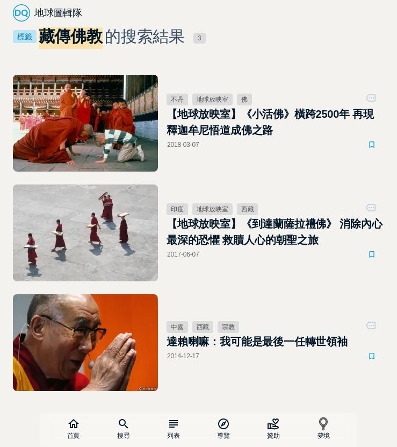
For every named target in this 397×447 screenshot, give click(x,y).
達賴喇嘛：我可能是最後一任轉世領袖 (257, 341)
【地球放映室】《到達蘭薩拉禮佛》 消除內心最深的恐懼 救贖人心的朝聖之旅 (274, 232)
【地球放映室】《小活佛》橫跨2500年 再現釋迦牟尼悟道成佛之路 (270, 122)
